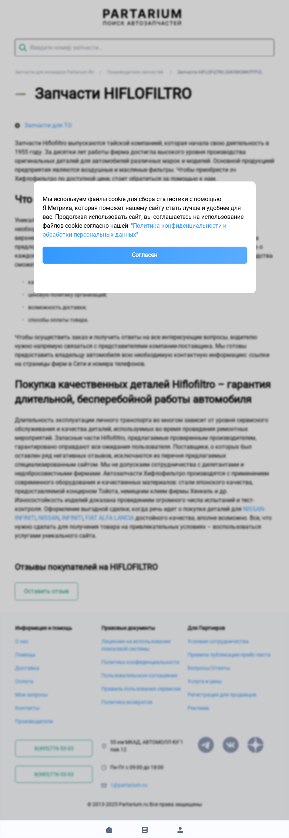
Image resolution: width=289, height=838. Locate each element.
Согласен (144, 254)
